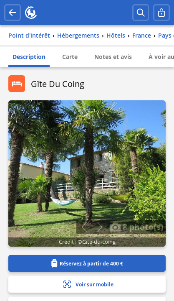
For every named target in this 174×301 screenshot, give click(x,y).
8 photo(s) (136, 226)
